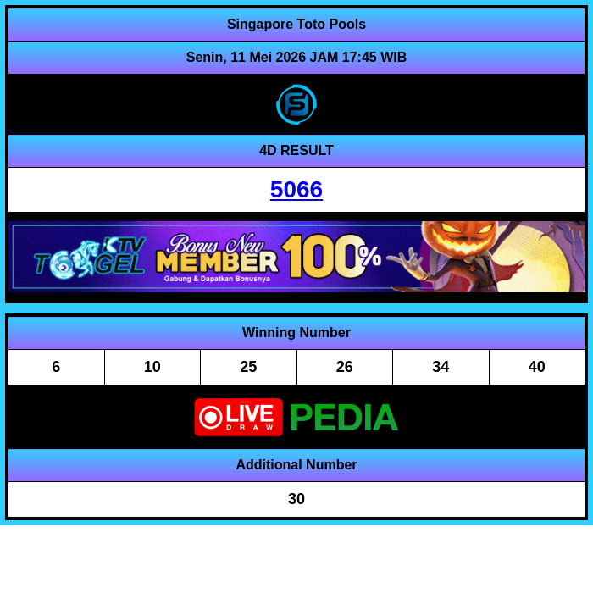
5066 (296, 189)
